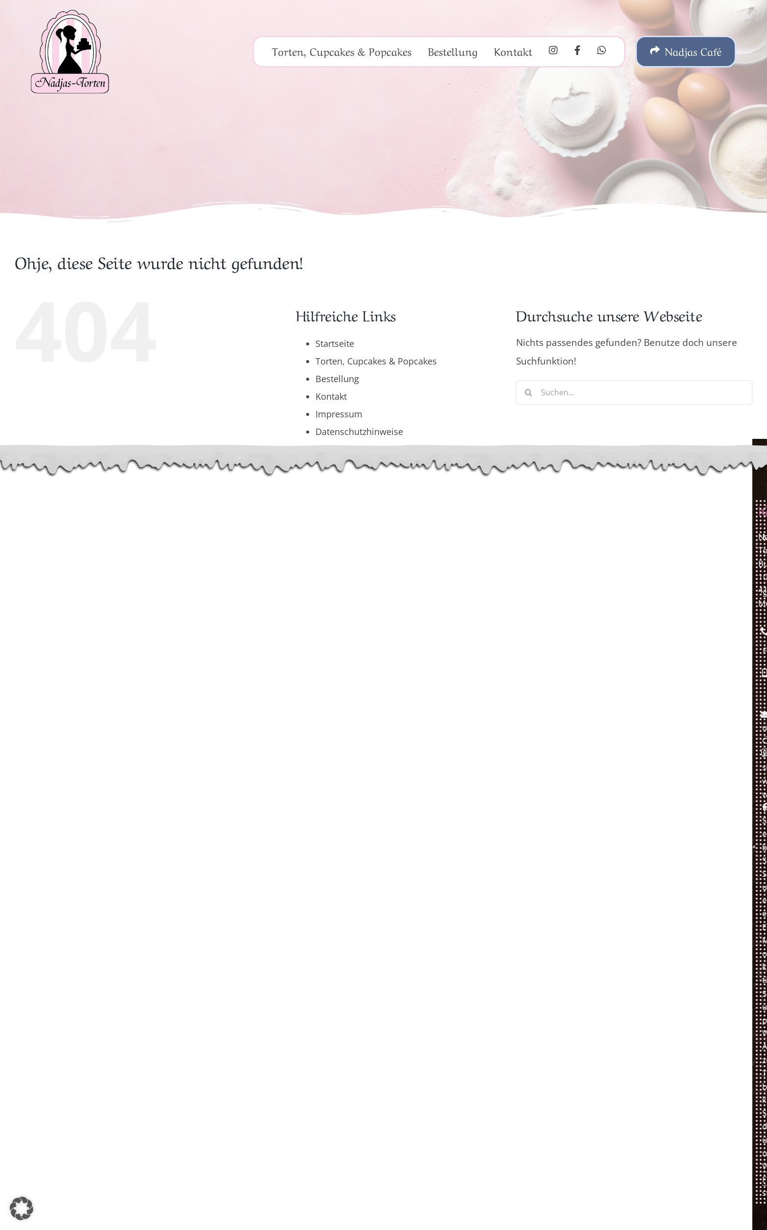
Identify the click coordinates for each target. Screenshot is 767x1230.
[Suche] (528, 392)
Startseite (335, 343)
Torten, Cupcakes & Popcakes (376, 361)
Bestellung (337, 379)
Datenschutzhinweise (359, 431)
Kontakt (331, 396)
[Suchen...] (634, 392)
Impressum (339, 414)
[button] (21, 1208)
